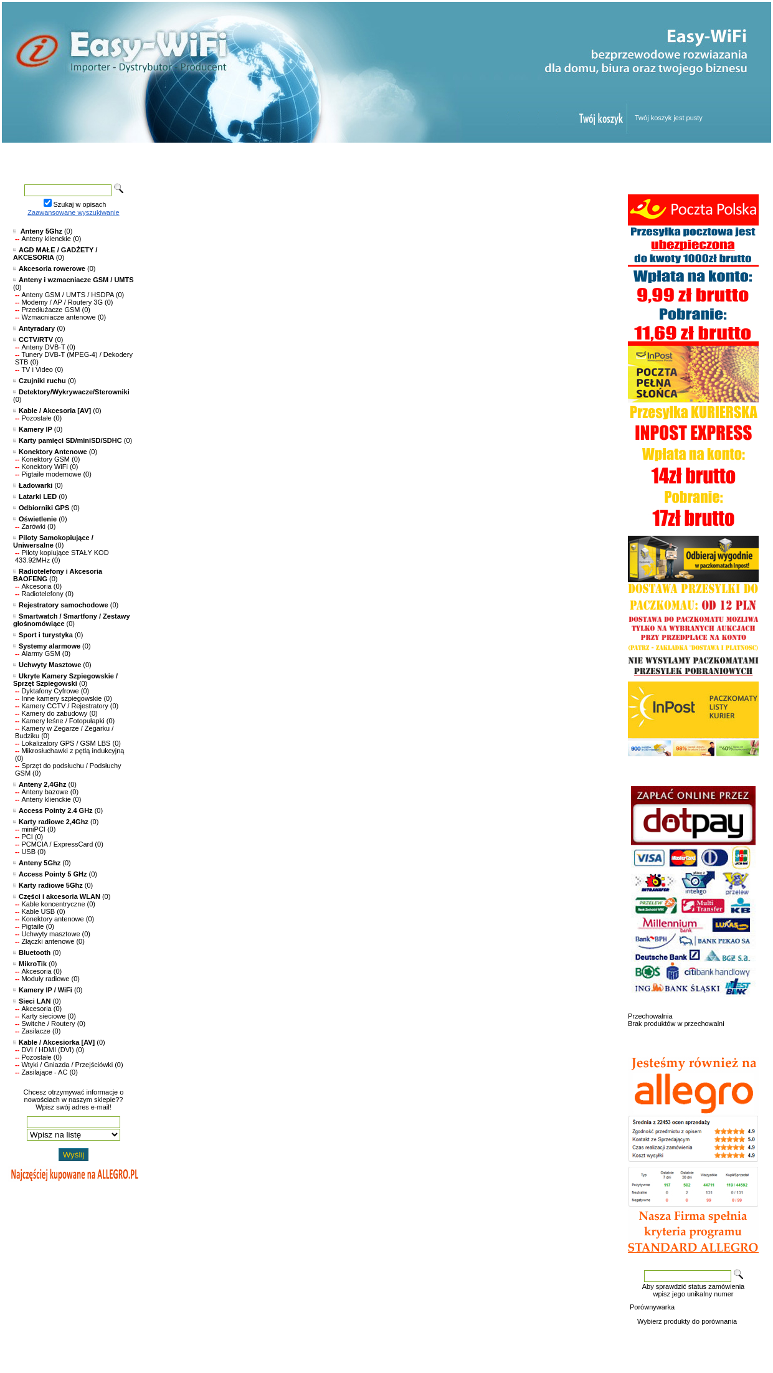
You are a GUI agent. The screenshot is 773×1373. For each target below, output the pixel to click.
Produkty (187, 158)
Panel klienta (578, 158)
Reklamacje (683, 1337)
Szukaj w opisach (80, 204)
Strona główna (102, 158)
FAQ (745, 1337)
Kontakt (659, 158)
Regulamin (492, 158)
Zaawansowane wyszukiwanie (73, 212)
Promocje (268, 158)
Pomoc (415, 158)
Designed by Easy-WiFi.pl (62, 1352)
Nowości (343, 158)
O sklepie (643, 1337)
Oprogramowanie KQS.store (66, 1344)
